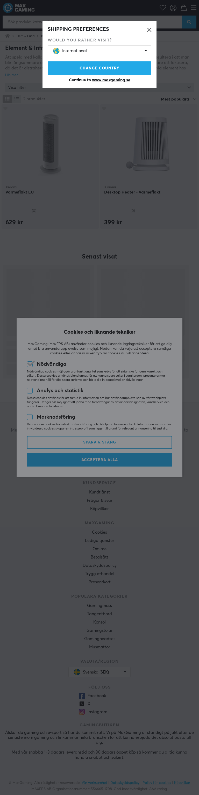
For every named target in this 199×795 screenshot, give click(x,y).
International (70, 51)
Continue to (99, 80)
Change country (99, 68)
